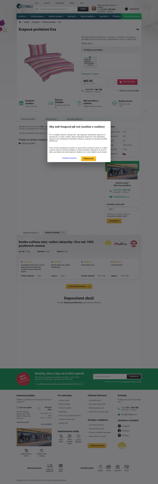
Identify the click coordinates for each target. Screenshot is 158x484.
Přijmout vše (88, 159)
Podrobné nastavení (69, 158)
